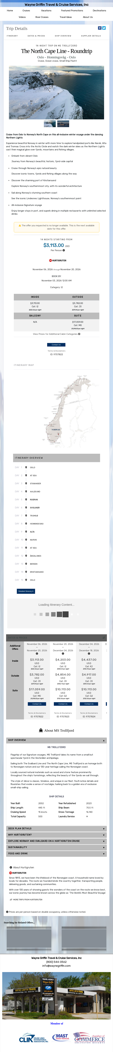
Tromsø (34, 516)
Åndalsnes (35, 556)
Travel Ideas (66, 17)
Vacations (46, 10)
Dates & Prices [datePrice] (36, 36)
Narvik (33, 540)
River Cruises (41, 17)
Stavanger (35, 483)
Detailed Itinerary (25, 591)
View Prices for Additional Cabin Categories (56, 334)
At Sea (33, 475)
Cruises (26, 10)
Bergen (33, 564)
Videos (22, 17)
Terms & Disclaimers (56, 351)
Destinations (99, 10)
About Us (88, 17)
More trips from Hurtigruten (26, 900)
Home (10, 10)
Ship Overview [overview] (63, 36)
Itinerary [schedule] (12, 36)
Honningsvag (37, 524)
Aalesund (35, 491)
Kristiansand (37, 572)
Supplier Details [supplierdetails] (91, 36)
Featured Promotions (72, 10)
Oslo (32, 467)
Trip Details (16, 28)
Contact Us (56, 345)
